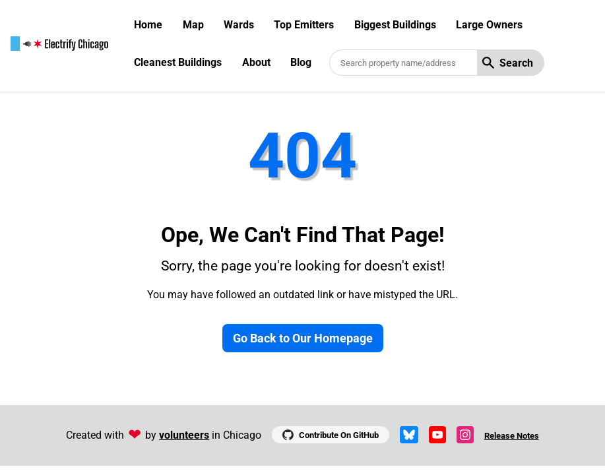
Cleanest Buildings (178, 62)
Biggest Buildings (395, 24)
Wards (239, 24)
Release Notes (511, 436)
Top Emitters (304, 24)
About (256, 62)
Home (148, 24)
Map (193, 24)
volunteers (184, 435)
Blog (300, 62)
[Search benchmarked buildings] (403, 62)
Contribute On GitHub (330, 434)
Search (507, 63)
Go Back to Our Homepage (303, 338)
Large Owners (489, 24)
